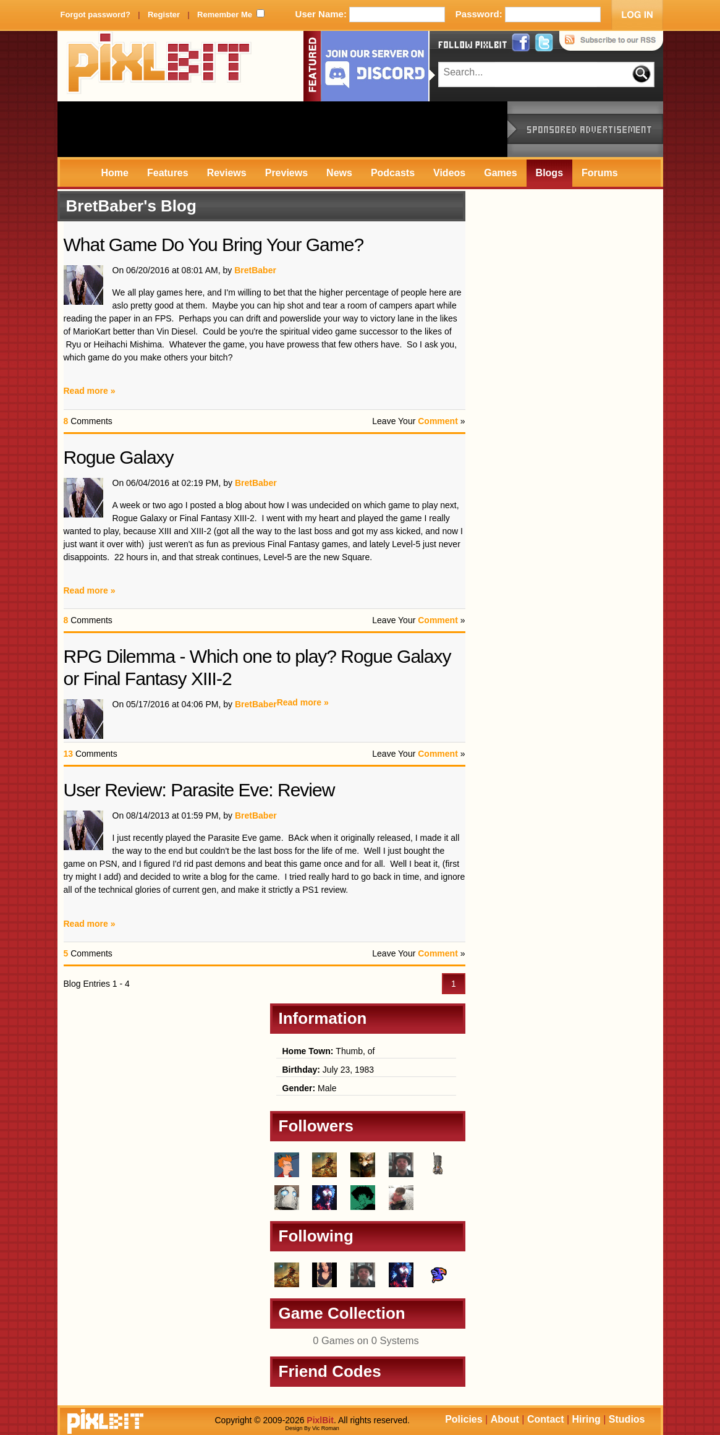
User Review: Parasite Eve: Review (199, 790)
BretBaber (255, 270)
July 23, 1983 (328, 1070)
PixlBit (159, 66)
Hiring (586, 1419)
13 (69, 754)
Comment (438, 421)
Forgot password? (95, 14)
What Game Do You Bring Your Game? (214, 244)
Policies (463, 1419)
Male (309, 1088)
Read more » (90, 391)
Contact (545, 1419)
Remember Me (224, 14)
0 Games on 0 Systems (366, 1340)
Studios (627, 1419)
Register (164, 14)
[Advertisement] (282, 129)
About (505, 1419)
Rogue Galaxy (119, 457)
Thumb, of (328, 1051)
